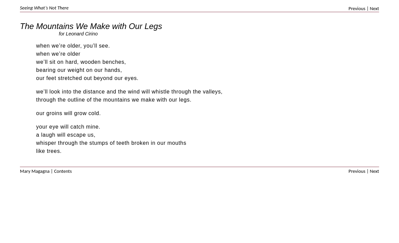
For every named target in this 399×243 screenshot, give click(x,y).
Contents (63, 171)
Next (374, 9)
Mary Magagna (35, 171)
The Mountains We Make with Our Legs (91, 26)
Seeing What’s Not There (44, 8)
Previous (357, 9)
